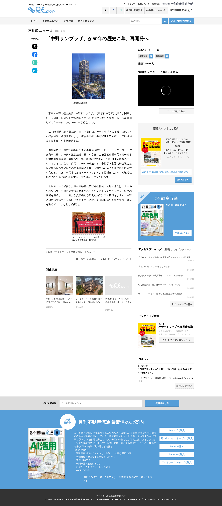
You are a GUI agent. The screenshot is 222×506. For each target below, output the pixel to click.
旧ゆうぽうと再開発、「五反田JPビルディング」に (103, 259)
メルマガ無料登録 (181, 21)
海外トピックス (86, 21)
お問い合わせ (143, 4)
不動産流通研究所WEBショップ (80, 499)
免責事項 (132, 499)
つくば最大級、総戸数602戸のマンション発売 (166, 286)
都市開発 (143, 56)
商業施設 (160, 56)
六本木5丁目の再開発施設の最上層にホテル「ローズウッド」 (118, 302)
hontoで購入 (176, 446)
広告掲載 (155, 4)
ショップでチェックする (176, 340)
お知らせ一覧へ (184, 386)
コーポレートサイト (55, 499)
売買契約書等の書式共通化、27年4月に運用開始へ (166, 277)
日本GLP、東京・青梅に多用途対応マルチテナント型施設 (166, 259)
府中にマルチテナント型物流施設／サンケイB (70, 252)
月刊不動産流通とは (181, 10)
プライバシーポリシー (149, 499)
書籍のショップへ (156, 10)
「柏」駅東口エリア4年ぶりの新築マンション (166, 268)
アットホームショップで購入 (177, 462)
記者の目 (68, 21)
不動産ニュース (50, 21)
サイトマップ (129, 4)
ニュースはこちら (176, 111)
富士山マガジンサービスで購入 (177, 438)
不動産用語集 (134, 10)
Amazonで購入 (177, 454)
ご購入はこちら (183, 180)
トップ (33, 21)
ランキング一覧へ (182, 304)
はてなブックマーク (181, 249)
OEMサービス (118, 499)
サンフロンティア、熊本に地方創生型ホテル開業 (166, 295)
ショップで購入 (177, 430)
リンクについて (169, 499)
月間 (166, 249)
